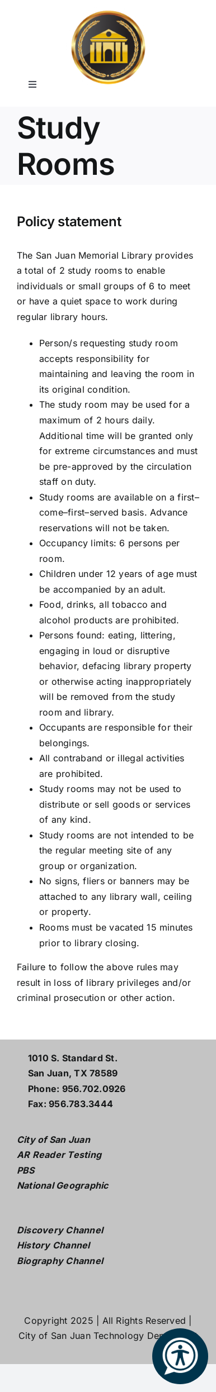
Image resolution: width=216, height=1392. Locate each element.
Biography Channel (60, 1260)
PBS (26, 1170)
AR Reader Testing (59, 1154)
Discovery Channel (60, 1230)
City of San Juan (53, 1139)
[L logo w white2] (108, 10)
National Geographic (63, 1185)
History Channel (53, 1245)
